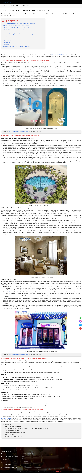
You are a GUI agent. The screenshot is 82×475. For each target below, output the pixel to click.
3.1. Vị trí (6, 36)
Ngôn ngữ (76, 2)
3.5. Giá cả (6, 44)
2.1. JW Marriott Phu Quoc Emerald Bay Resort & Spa (17, 27)
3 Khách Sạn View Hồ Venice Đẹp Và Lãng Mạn (18, 5)
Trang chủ (3, 5)
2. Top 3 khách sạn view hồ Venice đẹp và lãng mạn (16, 25)
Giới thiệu (55, 2)
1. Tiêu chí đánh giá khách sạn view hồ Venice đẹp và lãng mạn (19, 23)
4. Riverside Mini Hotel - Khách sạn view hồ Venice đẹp (17, 46)
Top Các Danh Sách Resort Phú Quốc (18, 131)
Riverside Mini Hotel (6, 418)
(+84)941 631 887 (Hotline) (8, 466)
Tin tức (62, 2)
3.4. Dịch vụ (7, 42)
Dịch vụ (48, 2)
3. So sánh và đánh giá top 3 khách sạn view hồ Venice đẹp (18, 34)
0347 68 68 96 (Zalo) (7, 469)
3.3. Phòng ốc (7, 40)
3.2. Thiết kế (7, 38)
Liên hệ (68, 2)
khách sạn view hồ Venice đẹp (59, 54)
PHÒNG (40, 2)
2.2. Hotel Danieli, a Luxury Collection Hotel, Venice (17, 29)
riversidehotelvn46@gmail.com (10, 471)
